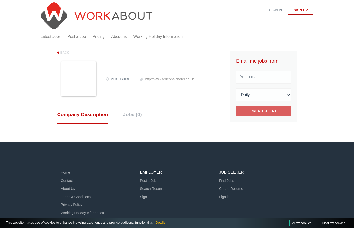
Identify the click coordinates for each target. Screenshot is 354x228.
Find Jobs (226, 181)
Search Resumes (153, 189)
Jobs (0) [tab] (132, 114)
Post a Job (148, 181)
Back (64, 52)
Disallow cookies (333, 223)
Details (160, 222)
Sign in (275, 10)
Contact (67, 181)
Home (65, 172)
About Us (68, 189)
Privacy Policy (71, 205)
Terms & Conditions (76, 197)
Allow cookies (301, 223)
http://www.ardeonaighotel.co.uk (169, 79)
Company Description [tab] (82, 114)
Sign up (301, 10)
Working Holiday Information (82, 213)
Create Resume (231, 189)
